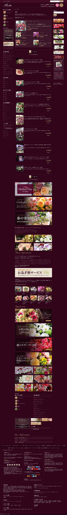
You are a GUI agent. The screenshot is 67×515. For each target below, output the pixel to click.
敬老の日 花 (51, 486)
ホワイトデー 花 (40, 486)
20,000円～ (19, 505)
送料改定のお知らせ (21, 442)
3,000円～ (5, 92)
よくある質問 (63, 445)
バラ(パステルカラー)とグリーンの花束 (31, 82)
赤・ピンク (5, 501)
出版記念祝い (43, 502)
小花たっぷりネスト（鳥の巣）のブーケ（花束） (33, 167)
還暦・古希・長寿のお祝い (39, 414)
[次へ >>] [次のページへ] (35, 51)
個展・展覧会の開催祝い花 (7, 491)
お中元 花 (47, 486)
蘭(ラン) (5, 114)
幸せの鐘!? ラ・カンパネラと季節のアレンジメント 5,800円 (48, 293)
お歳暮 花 (55, 486)
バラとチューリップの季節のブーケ (31, 93)
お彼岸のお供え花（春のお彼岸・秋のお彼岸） (18, 490)
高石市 (10, 509)
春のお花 (35, 496)
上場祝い (47, 501)
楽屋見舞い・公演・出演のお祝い (8, 69)
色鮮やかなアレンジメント (58, 20)
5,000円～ (5, 94)
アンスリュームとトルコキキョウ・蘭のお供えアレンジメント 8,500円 (33, 293)
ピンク (5, 87)
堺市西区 (5, 509)
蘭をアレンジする (58, 25)
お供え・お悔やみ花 (28, 486)
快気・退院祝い (36, 500)
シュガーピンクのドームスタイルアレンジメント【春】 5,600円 (26, 302)
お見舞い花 (6, 61)
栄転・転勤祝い (54, 501)
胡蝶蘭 (5, 497)
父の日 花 (44, 486)
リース (21, 445)
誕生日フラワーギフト (38, 397)
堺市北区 (16, 509)
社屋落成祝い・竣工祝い (41, 501)
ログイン (8, 1)
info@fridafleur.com (9, 128)
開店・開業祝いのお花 (7, 57)
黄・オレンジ (9, 501)
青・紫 (17, 501)
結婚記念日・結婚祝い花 (14, 486)
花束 (23, 445)
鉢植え (26, 445)
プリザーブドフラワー (16, 445)
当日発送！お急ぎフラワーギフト (8, 74)
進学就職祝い (50, 500)
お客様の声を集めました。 (58, 57)
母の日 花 (35, 486)
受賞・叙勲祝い (55, 500)
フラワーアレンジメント (8, 445)
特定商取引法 (43, 445)
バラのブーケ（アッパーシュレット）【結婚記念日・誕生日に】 (36, 104)
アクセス (5, 137)
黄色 (5, 85)
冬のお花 (45, 496)
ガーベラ (5, 116)
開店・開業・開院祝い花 (21, 486)
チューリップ (6, 110)
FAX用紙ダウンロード (9, 38)
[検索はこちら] (58, 12)
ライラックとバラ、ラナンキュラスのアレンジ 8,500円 (41, 293)
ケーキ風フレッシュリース (58, 31)
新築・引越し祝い (7, 67)
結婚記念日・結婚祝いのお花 (39, 399)
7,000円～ (5, 96)
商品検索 (55, 10)
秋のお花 (42, 496)
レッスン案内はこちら (33, 281)
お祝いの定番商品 (58, 46)
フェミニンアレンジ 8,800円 (18, 301)
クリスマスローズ (7, 118)
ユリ (5, 112)
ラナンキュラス (6, 108)
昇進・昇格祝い (59, 501)
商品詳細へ (48, 66)
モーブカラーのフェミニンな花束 (30, 128)
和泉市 (8, 509)
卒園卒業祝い (41, 500)
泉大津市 (13, 509)
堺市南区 (23, 509)
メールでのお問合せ (9, 35)
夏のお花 (39, 496)
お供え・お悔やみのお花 (8, 59)
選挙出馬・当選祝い (48, 502)
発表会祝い (59, 500)
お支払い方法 (54, 445)
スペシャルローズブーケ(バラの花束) (31, 70)
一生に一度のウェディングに (58, 52)
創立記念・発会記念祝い (37, 502)
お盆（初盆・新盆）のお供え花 (7, 490)
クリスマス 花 (59, 486)
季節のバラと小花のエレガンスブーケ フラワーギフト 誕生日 (36, 157)
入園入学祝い (45, 500)
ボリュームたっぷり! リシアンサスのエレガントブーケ (34, 116)
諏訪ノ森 (26, 509)
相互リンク (59, 445)
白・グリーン (6, 83)
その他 (20, 501)
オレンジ (5, 81)
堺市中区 (20, 509)
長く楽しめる (58, 41)
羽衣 (31, 509)
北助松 (5, 510)
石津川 (29, 509)
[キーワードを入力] (55, 1)
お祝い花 (39, 499)
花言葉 (35, 506)
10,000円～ (6, 98)
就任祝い (50, 501)
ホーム (5, 1)
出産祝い (5, 63)
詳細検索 (54, 16)
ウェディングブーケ (31, 445)
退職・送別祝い (6, 65)
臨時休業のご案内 (49, 445)
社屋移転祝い (35, 501)
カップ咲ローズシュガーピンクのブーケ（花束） (33, 59)
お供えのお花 (58, 36)
